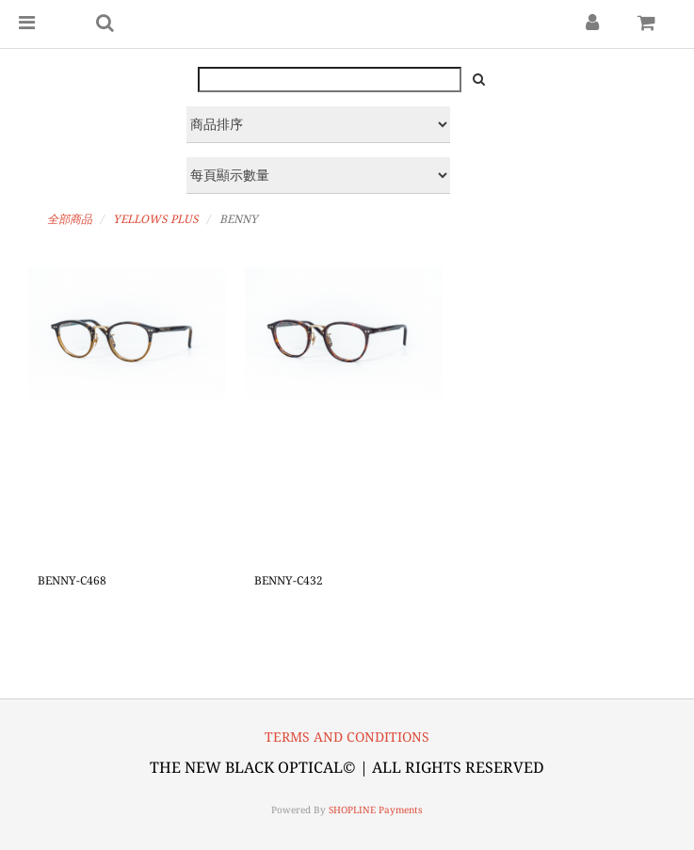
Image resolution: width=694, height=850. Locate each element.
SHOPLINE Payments (376, 810)
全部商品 (69, 219)
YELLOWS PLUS (156, 219)
